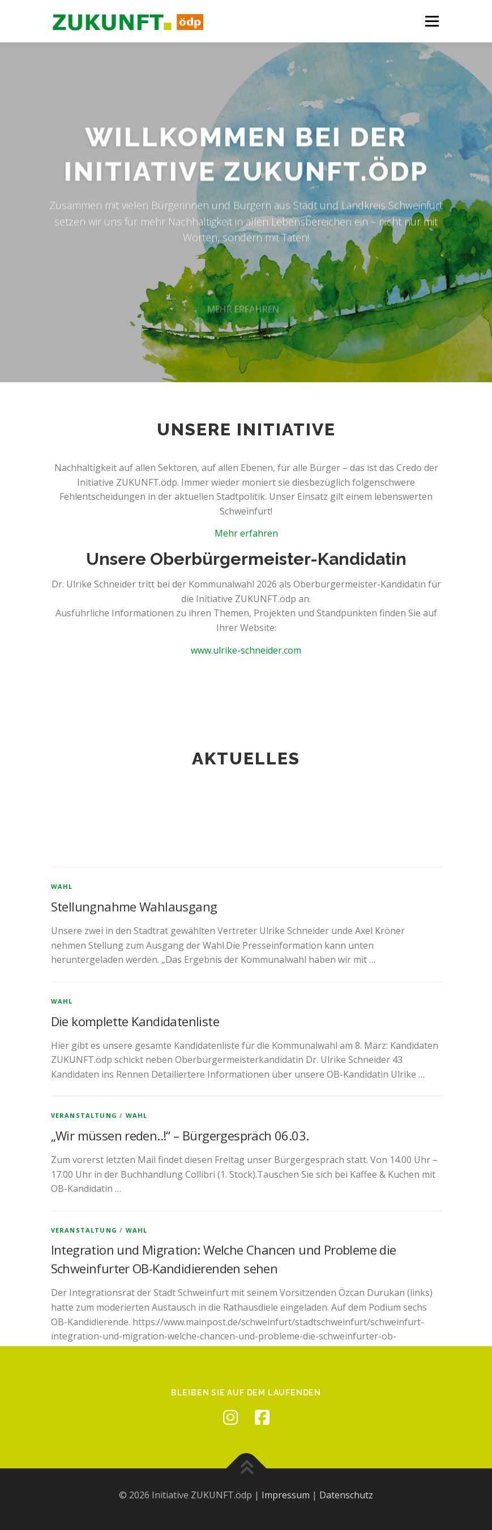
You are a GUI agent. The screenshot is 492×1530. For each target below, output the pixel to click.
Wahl (62, 1140)
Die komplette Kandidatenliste (135, 1275)
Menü (432, 21)
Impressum (286, 1495)
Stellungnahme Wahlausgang (134, 1160)
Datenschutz (346, 1495)
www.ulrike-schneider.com (246, 650)
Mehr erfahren (246, 533)
